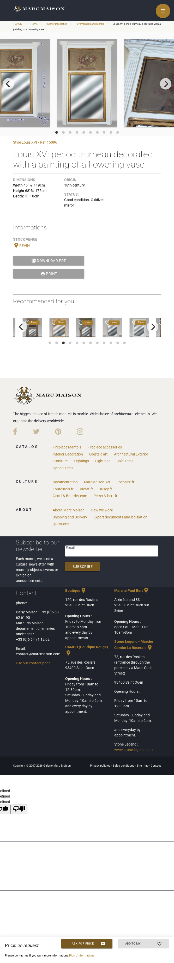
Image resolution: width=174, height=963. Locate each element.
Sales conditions (124, 765)
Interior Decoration (57, 23)
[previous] (8, 83)
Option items (63, 468)
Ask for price (88, 943)
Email (70, 547)
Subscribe (83, 566)
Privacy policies (100, 765)
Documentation (65, 482)
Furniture (60, 461)
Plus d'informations (81, 955)
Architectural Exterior (131, 454)
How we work (102, 510)
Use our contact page (33, 663)
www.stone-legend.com (133, 750)
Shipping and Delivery (70, 517)
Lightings (81, 461)
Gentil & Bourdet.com (70, 496)
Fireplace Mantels (67, 447)
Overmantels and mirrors (90, 23)
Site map (143, 765)
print (48, 273)
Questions (61, 524)
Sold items (125, 461)
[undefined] (19, 809)
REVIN (21, 245)
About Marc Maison (69, 510)
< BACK (17, 23)
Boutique (76, 590)
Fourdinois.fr (63, 489)
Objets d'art (98, 454)
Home (34, 23)
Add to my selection (143, 943)
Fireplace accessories (104, 447)
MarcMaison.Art (97, 482)
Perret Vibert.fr (105, 496)
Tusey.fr (105, 489)
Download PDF (48, 260)
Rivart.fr (86, 489)
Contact (156, 765)
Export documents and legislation (120, 517)
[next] (165, 83)
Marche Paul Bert (131, 590)
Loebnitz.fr (125, 482)
